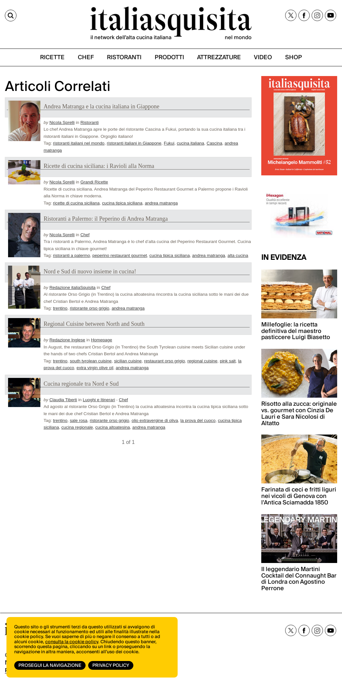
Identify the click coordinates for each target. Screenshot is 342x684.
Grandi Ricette (94, 182)
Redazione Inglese (67, 339)
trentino (60, 308)
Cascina (214, 143)
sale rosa (78, 420)
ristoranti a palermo (71, 255)
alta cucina (238, 255)
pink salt (228, 361)
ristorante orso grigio (89, 308)
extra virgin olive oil (95, 367)
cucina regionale (77, 427)
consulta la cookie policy (71, 642)
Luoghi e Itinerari (99, 399)
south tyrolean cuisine (91, 361)
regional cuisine (202, 361)
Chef (84, 234)
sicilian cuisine (128, 361)
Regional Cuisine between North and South (94, 324)
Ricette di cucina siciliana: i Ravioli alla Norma (99, 166)
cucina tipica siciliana (122, 203)
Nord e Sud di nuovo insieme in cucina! (90, 271)
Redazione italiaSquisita (72, 287)
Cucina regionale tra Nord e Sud (81, 384)
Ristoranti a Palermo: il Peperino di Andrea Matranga (106, 218)
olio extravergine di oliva (154, 420)
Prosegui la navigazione (49, 665)
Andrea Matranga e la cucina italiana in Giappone (101, 106)
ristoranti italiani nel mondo (78, 143)
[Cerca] (10, 15)
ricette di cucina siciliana (76, 203)
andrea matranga (161, 203)
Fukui (169, 143)
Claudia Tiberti (63, 399)
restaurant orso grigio (164, 361)
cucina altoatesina (112, 427)
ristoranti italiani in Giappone (134, 143)
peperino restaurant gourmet (119, 255)
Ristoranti (89, 122)
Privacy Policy (110, 665)
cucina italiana (190, 143)
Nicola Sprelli (62, 122)
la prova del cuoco (198, 420)
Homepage (101, 339)
